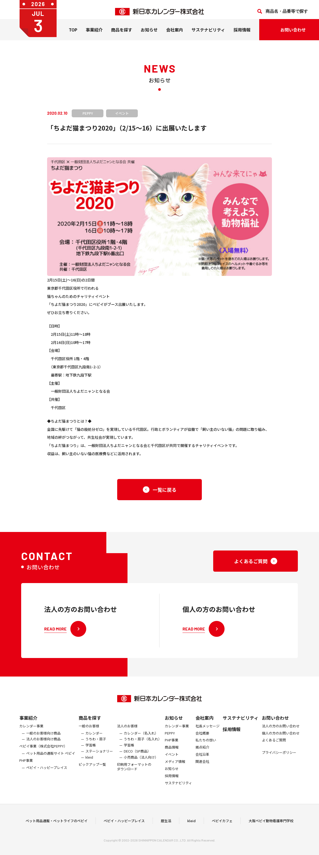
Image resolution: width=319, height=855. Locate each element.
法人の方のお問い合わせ (281, 730)
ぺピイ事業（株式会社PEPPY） (43, 750)
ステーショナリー (99, 755)
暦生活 (166, 822)
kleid (89, 761)
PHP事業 (26, 765)
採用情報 (242, 34)
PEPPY (170, 737)
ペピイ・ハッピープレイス (46, 771)
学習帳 (90, 749)
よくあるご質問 (274, 744)
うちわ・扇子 (95, 743)
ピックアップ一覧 (92, 768)
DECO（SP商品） (137, 755)
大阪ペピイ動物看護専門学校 (271, 822)
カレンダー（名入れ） (141, 737)
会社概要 (202, 737)
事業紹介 (94, 34)
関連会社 (202, 766)
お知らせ (149, 34)
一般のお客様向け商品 (43, 737)
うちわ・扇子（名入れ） (143, 743)
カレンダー (94, 737)
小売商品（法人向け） (141, 761)
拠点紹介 (202, 751)
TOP (73, 34)
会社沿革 (202, 758)
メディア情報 (175, 766)
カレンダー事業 (31, 730)
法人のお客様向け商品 (43, 743)
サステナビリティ (208, 34)
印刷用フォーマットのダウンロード (134, 770)
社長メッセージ (207, 730)
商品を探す (90, 721)
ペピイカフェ (222, 822)
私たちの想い (205, 744)
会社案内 (174, 34)
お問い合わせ (275, 721)
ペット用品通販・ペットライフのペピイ (57, 822)
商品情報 (172, 751)
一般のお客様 (89, 730)
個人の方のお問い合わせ (281, 737)
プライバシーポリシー (279, 757)
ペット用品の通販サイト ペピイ (50, 757)
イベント (172, 758)
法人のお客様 (127, 730)
